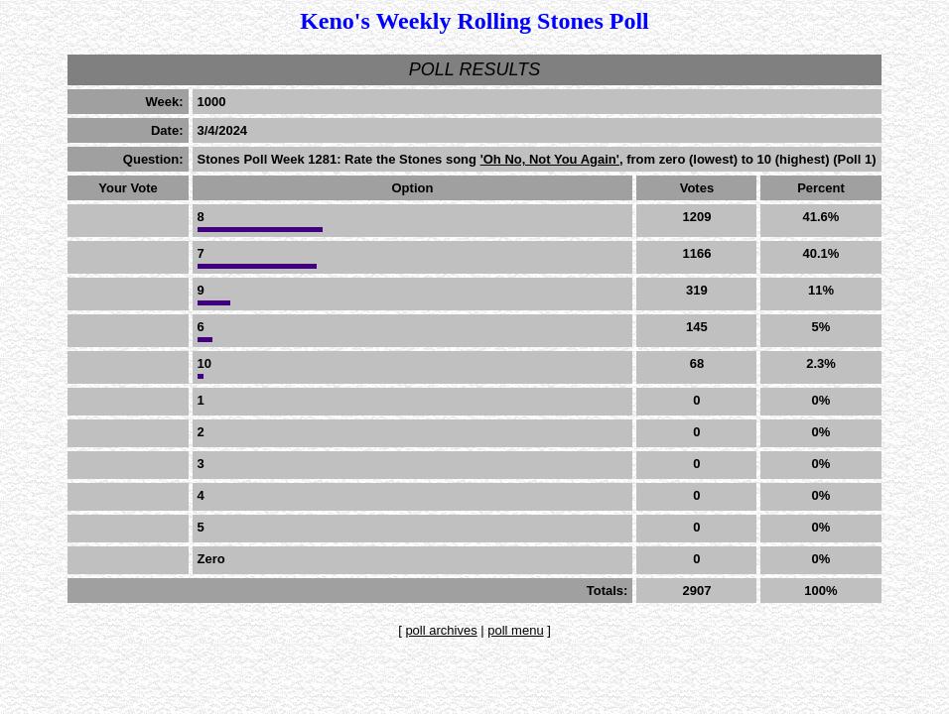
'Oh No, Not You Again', (551, 159)
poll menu (515, 630)
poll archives (440, 630)
